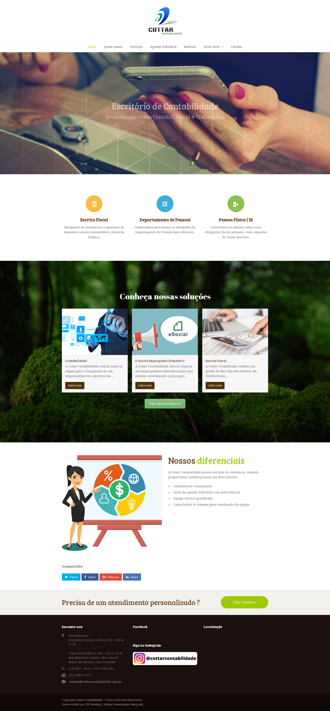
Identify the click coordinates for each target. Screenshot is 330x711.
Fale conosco (244, 602)
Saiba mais (75, 385)
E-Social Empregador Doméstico (160, 361)
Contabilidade (76, 361)
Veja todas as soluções (165, 403)
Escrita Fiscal (216, 361)
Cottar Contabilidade (89, 700)
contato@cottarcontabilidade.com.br (95, 681)
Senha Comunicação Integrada (123, 704)
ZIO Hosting (93, 704)
